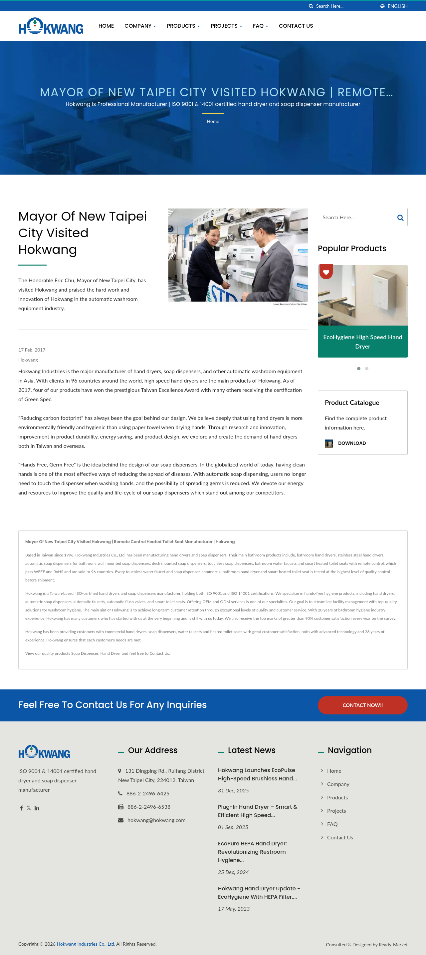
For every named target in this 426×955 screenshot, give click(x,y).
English (398, 6)
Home (106, 26)
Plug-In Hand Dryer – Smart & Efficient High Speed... (258, 811)
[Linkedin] (37, 808)
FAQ (260, 26)
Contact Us (296, 26)
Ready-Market (393, 944)
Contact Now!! (362, 705)
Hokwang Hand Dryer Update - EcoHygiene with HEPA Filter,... (259, 892)
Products (183, 26)
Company (140, 26)
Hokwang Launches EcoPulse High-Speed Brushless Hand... (257, 774)
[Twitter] (28, 808)
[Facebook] (21, 808)
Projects (226, 26)
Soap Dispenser (85, 653)
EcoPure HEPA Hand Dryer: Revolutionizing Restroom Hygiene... (252, 851)
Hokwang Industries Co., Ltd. (86, 944)
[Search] (345, 6)
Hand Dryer (111, 653)
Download (345, 444)
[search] (311, 6)
